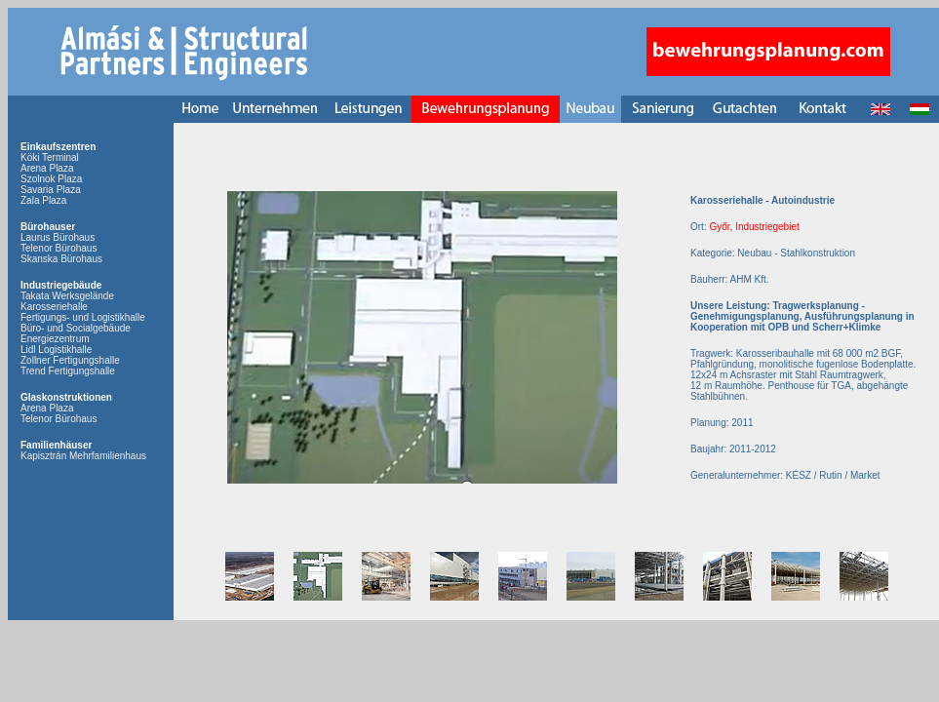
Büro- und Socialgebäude (75, 328)
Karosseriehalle (54, 306)
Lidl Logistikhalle (56, 349)
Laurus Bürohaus (57, 237)
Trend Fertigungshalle (67, 371)
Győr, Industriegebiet (754, 226)
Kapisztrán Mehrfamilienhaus (83, 455)
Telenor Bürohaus (58, 248)
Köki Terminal (49, 157)
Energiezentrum (55, 338)
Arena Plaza (46, 168)
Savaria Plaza (50, 189)
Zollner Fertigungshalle (70, 360)
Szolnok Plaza (51, 179)
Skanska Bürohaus (61, 259)
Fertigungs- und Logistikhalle (82, 317)
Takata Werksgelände (67, 296)
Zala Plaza (43, 200)
